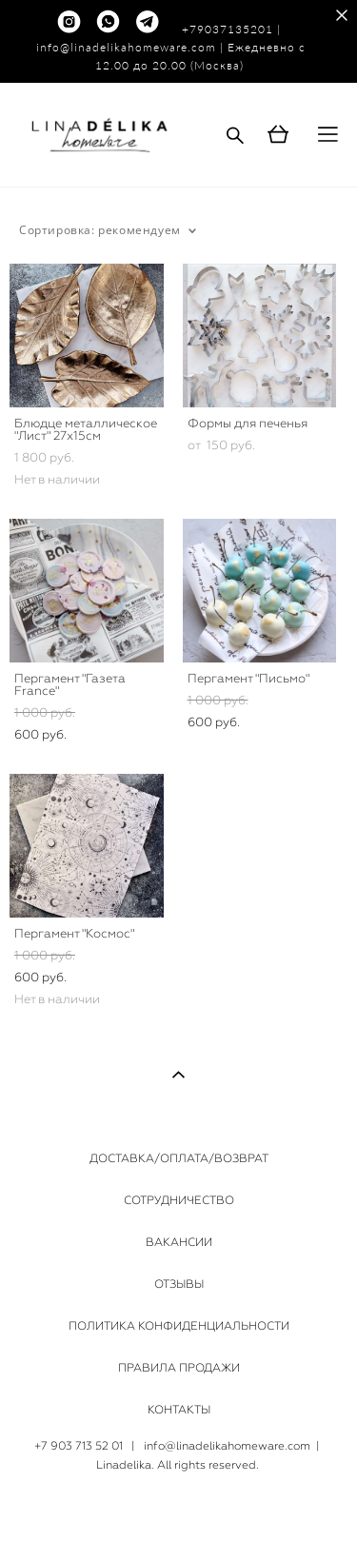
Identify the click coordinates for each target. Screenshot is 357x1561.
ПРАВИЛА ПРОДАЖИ (179, 1367)
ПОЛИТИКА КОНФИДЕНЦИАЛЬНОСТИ (179, 1326)
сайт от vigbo (178, 1516)
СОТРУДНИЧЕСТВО (179, 1200)
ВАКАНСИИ (179, 1242)
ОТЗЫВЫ (179, 1284)
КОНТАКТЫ (179, 1409)
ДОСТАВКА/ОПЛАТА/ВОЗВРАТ (178, 1158)
